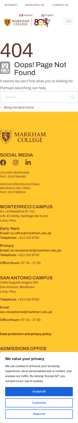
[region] (39, 387)
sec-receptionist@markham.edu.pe (26, 312)
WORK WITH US (34, 5)
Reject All (39, 414)
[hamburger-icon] (68, 21)
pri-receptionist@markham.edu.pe (35, 250)
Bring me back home (17, 107)
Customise (39, 402)
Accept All (39, 391)
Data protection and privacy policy (25, 334)
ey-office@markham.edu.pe (30, 233)
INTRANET (11, 5)
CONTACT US (60, 5)
